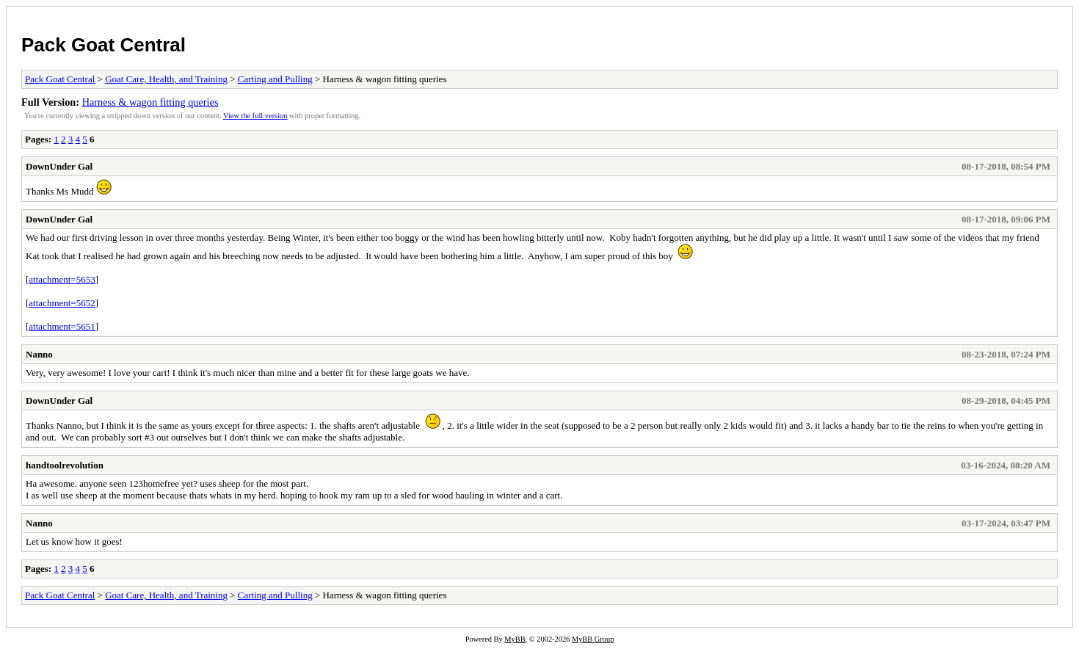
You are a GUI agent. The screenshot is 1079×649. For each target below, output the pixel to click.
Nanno (39, 354)
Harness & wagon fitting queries (150, 102)
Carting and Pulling (275, 78)
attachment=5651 (62, 326)
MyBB (514, 639)
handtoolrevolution (64, 465)
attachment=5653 (62, 279)
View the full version (255, 116)
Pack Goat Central (103, 45)
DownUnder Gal (59, 166)
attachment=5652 (62, 302)
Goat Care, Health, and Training (166, 78)
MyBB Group (593, 639)
